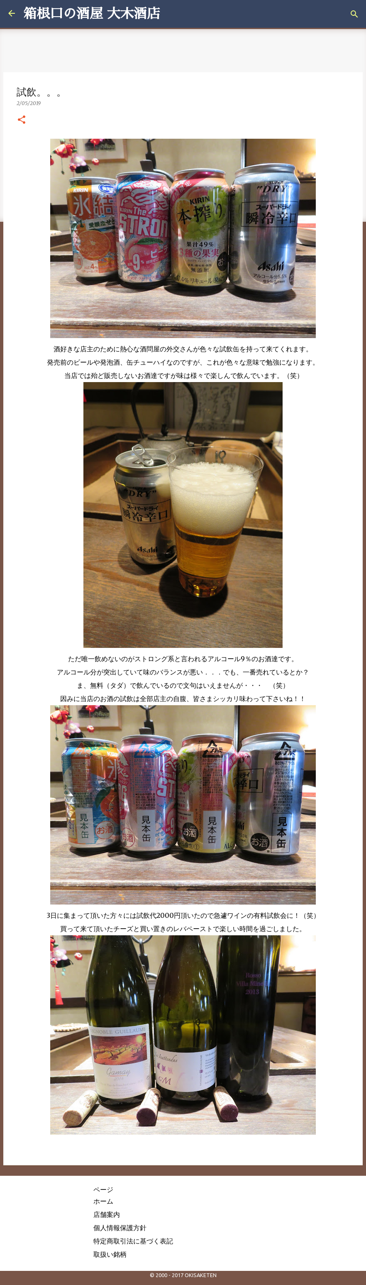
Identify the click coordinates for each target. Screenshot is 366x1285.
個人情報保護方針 (119, 1228)
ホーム (103, 1201)
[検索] (354, 14)
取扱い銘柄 (110, 1254)
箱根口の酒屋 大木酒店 (91, 13)
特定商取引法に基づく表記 (133, 1241)
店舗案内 (106, 1214)
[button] (22, 120)
